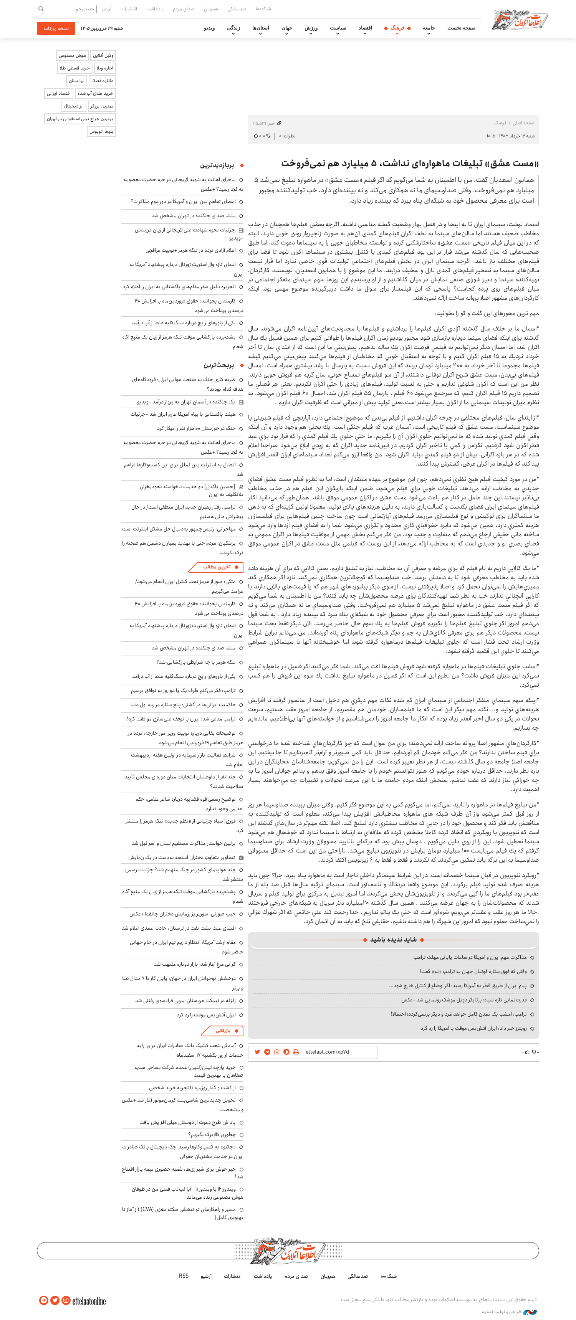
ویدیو (209, 28)
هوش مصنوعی (72, 55)
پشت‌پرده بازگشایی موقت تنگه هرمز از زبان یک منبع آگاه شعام (182, 342)
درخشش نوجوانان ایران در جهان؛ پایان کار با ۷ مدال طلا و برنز (182, 983)
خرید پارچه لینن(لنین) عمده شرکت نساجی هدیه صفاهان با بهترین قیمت (188, 1071)
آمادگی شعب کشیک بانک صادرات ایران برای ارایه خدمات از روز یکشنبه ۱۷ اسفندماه (190, 1050)
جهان (286, 28)
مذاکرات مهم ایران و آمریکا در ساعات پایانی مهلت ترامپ (470, 957)
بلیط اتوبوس (101, 131)
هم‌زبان (211, 9)
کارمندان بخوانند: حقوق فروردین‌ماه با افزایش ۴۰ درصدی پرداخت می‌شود (189, 306)
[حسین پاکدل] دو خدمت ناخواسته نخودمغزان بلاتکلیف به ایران (191, 490)
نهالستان (76, 80)
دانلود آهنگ (102, 80)
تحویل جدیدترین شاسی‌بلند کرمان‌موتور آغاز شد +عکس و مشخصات (182, 1105)
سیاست (338, 28)
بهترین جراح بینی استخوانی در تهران (80, 118)
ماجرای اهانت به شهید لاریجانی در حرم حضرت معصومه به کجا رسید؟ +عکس (183, 447)
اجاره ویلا (105, 68)
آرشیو (106, 9)
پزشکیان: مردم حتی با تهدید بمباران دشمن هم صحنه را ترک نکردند (182, 548)
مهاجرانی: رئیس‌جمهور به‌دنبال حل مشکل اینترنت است (179, 529)
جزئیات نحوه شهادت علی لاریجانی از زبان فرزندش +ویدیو (189, 234)
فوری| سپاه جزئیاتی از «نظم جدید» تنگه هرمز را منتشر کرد (184, 826)
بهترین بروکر (102, 106)
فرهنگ (397, 28)
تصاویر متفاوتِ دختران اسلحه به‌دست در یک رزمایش (181, 857)
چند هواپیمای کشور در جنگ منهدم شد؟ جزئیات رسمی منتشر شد (184, 875)
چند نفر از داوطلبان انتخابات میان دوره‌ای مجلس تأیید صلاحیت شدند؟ (183, 782)
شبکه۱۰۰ (263, 9)
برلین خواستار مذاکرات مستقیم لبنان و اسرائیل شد (184, 843)
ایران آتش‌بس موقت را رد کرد (206, 1015)
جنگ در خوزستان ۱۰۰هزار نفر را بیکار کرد (196, 428)
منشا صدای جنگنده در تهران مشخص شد (194, 215)
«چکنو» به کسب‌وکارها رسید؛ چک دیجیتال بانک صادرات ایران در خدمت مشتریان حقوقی (182, 1152)
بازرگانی (223, 1030)
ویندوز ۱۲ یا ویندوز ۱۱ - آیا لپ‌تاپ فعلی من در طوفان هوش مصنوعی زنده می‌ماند (187, 1193)
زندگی (233, 28)
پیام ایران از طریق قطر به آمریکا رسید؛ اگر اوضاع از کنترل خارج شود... (458, 985)
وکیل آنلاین (103, 55)
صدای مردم (184, 9)
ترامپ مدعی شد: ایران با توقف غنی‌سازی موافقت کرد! (181, 719)
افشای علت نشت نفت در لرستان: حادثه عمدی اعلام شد (179, 928)
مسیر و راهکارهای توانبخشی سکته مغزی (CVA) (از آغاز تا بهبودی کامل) (182, 1213)
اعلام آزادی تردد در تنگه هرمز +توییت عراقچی (191, 250)
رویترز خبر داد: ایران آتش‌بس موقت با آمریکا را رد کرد (473, 1028)
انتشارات (129, 9)
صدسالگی (237, 9)
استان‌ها (260, 28)
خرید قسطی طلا (75, 68)
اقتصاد (365, 28)
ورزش (311, 28)
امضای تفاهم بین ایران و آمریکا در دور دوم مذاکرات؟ (183, 201)
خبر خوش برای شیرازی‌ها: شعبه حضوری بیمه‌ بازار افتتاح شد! (182, 1173)
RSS (184, 1276)
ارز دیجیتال (74, 106)
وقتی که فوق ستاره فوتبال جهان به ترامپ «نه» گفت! (473, 971)
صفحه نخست (461, 28)
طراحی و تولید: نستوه (509, 1311)
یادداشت (155, 9)
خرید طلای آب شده (95, 93)
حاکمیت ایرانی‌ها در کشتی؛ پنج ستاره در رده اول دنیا (183, 704)
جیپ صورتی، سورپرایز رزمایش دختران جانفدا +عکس (182, 914)
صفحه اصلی (524, 123)
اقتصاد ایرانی (59, 93)
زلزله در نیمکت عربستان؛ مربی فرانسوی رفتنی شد (185, 1000)
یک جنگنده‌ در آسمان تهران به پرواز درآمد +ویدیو (186, 402)
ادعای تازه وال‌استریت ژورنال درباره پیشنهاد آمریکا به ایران (186, 630)
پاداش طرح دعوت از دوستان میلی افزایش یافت (187, 1122)
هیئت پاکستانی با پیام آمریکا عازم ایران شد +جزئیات (183, 414)
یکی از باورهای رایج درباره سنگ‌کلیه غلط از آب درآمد (184, 323)
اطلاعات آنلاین (520, 19)
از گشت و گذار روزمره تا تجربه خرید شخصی (192, 1088)
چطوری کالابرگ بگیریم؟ (212, 1134)
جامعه (429, 28)
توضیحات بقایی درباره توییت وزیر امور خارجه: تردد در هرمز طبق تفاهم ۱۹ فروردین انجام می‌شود (185, 738)
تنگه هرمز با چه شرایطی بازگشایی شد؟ (196, 662)
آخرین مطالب (216, 567)
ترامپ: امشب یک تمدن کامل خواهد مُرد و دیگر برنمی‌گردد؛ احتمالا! (459, 1014)
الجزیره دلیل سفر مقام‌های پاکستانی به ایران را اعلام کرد (179, 287)
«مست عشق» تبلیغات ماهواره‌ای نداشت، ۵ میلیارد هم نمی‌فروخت (410, 163)
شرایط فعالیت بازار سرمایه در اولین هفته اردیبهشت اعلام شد (187, 760)
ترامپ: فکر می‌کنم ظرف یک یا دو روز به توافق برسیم (183, 690)
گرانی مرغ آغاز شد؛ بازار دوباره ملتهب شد (195, 964)
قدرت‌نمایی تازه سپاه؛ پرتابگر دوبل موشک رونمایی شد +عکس (464, 1000)
